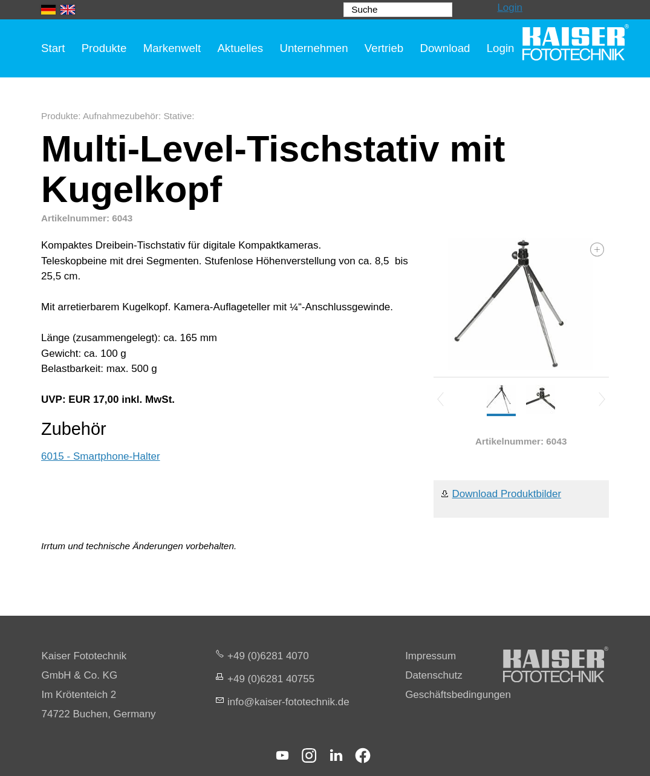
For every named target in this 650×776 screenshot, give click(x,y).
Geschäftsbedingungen (458, 694)
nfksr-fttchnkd (288, 702)
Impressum (430, 656)
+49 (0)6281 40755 (270, 679)
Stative (177, 116)
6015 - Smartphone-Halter (100, 456)
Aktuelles (240, 48)
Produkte (104, 48)
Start (53, 48)
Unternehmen (313, 48)
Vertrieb (384, 48)
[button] (282, 755)
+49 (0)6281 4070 (268, 656)
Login (509, 7)
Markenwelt (172, 48)
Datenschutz (434, 675)
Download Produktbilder (507, 494)
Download (445, 48)
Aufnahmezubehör (120, 116)
